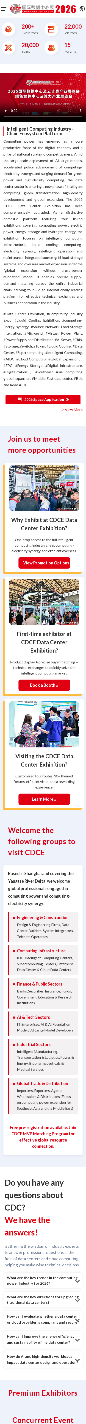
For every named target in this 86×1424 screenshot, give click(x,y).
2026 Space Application (43, 399)
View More (70, 409)
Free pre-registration (29, 1127)
